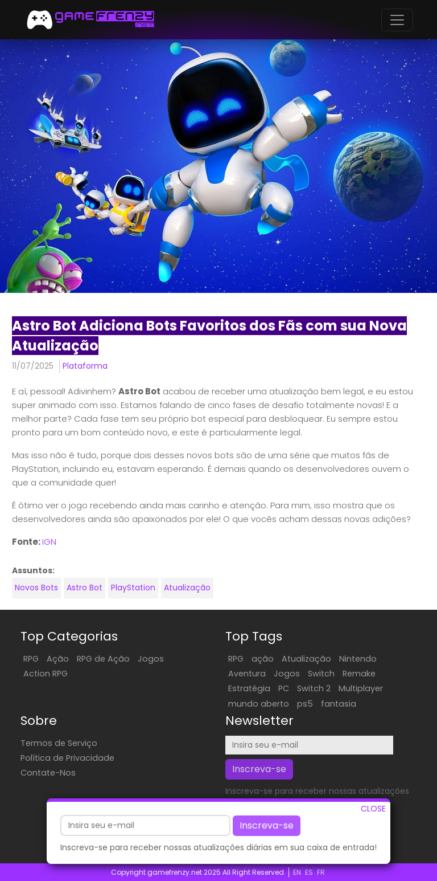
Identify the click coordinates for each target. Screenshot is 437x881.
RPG (31, 658)
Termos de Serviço (58, 743)
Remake (359, 673)
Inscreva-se (267, 827)
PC (283, 688)
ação (263, 658)
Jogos (151, 658)
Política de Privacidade (67, 758)
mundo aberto (258, 703)
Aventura (247, 673)
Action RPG (45, 673)
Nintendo (358, 658)
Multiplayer (361, 688)
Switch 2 (314, 688)
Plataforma (85, 366)
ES (309, 872)
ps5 (305, 703)
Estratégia (249, 688)
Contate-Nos (48, 772)
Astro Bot (84, 587)
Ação (58, 658)
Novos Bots (36, 587)
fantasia (338, 703)
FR (321, 872)
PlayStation (133, 587)
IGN (49, 542)
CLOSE (373, 811)
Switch (321, 673)
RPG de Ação (103, 658)
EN (297, 872)
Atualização (187, 587)
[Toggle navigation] (397, 20)
